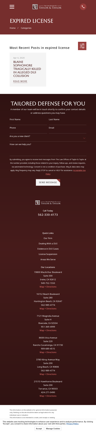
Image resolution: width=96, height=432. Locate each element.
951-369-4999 (48, 326)
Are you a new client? (20, 136)
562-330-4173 (48, 215)
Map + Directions (48, 286)
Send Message (49, 181)
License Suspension (48, 254)
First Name (15, 119)
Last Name (54, 119)
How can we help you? (20, 144)
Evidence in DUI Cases (48, 248)
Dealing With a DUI (48, 243)
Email (51, 128)
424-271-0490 (48, 392)
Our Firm (48, 238)
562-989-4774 (48, 305)
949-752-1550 (48, 283)
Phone (13, 128)
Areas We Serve (48, 259)
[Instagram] (51, 222)
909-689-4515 (48, 348)
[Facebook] (44, 222)
